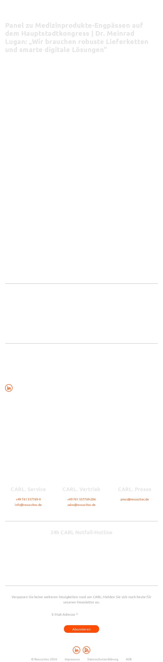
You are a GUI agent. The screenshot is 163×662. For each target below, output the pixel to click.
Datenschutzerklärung (102, 659)
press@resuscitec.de (135, 499)
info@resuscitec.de (28, 504)
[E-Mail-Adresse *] (81, 614)
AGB (129, 659)
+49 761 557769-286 (81, 499)
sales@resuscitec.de (81, 504)
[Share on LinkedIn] (9, 388)
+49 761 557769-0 (28, 499)
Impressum (72, 659)
